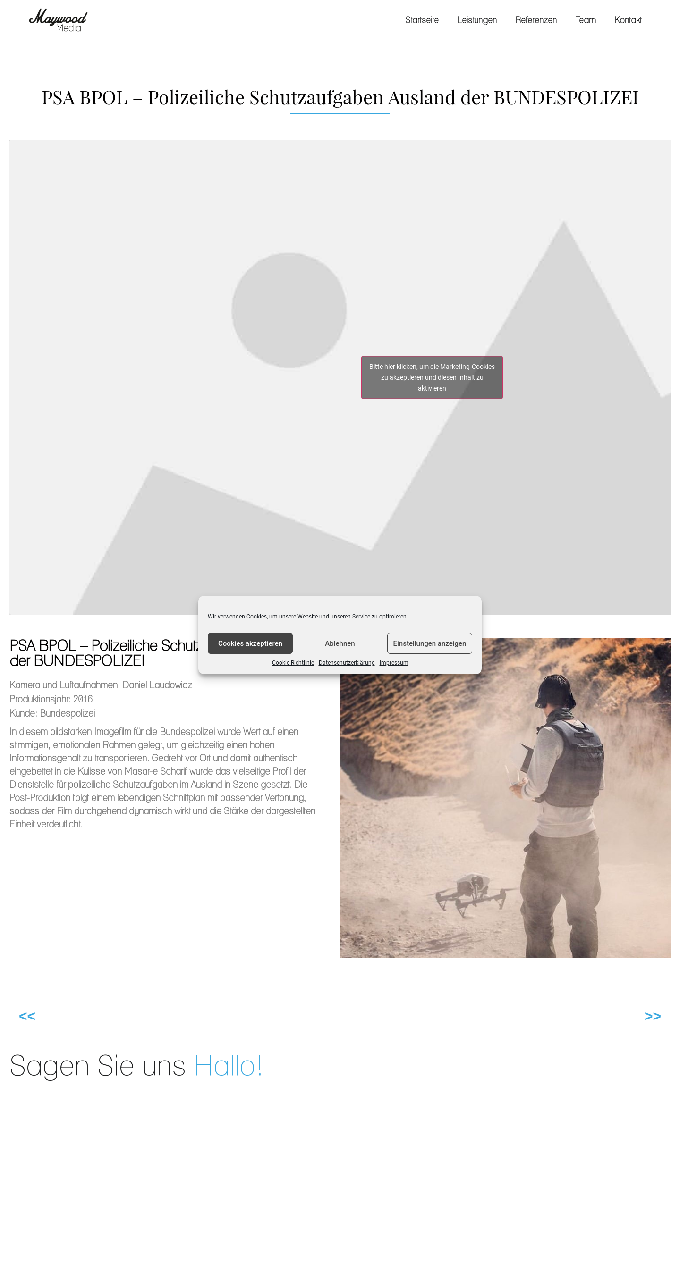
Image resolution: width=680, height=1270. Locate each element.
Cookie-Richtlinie (293, 663)
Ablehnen (340, 643)
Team (586, 20)
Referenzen (536, 20)
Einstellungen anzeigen (430, 643)
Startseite (422, 20)
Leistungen (477, 20)
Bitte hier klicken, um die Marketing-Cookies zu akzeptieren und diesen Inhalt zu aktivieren (432, 377)
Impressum (394, 663)
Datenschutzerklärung (347, 663)
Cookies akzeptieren (250, 643)
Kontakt (628, 20)
